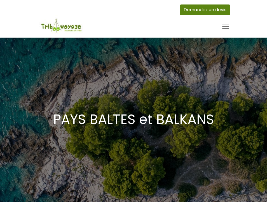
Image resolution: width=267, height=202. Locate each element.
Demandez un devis (205, 9)
